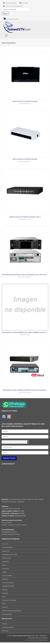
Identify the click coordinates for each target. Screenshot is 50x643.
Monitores (5, 593)
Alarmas (4, 590)
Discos (4, 565)
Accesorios (5, 568)
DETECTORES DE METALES (11, 611)
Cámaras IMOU (7, 575)
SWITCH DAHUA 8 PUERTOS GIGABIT (25, 159)
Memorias (5, 579)
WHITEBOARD (7, 614)
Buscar (5, 13)
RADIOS (5, 607)
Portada (4, 624)
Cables (4, 572)
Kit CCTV (5, 544)
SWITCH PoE (6, 558)
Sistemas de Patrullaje (9, 600)
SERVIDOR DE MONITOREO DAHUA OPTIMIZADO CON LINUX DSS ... (25, 274)
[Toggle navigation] (6, 35)
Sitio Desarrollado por (36, 640)
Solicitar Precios (9, 458)
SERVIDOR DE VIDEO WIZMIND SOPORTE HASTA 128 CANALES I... (25, 390)
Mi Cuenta (5, 631)
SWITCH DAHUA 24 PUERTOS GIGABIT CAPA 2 (24, 217)
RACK (4, 604)
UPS (3, 596)
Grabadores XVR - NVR (9, 554)
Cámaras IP (6, 551)
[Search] (16, 9)
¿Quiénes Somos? (8, 627)
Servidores (5, 561)
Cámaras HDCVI (7, 547)
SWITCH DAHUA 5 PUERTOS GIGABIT (25, 101)
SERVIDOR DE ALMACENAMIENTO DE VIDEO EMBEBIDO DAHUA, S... (25, 332)
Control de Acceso (8, 583)
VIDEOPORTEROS (8, 586)
